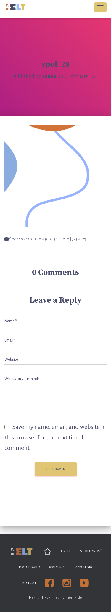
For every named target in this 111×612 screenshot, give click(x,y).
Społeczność (91, 551)
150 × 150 (24, 239)
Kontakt (29, 582)
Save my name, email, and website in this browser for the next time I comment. (55, 437)
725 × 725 (79, 239)
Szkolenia (83, 566)
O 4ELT (65, 551)
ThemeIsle (73, 598)
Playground (29, 566)
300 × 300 (43, 239)
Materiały (57, 566)
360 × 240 (61, 239)
